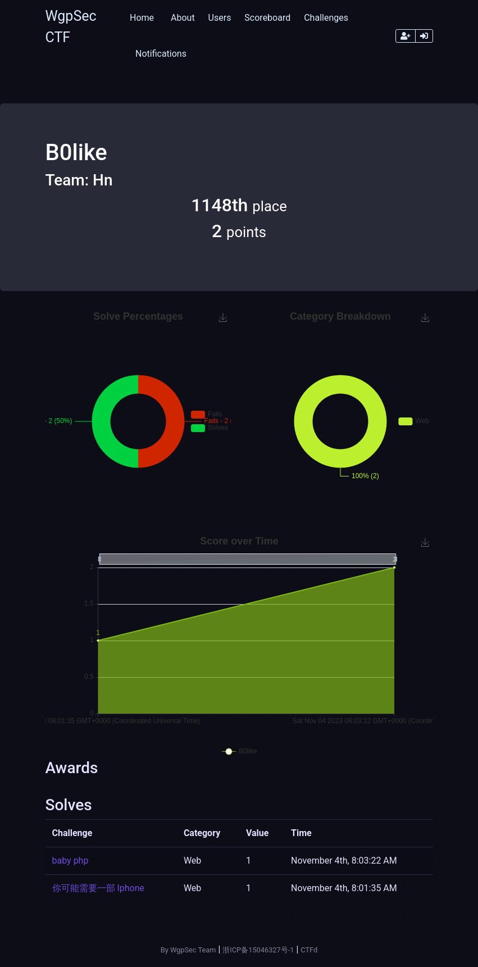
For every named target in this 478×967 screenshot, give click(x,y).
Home (142, 17)
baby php (70, 860)
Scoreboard (267, 17)
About (183, 17)
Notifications (160, 53)
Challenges (326, 17)
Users (219, 17)
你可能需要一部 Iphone (98, 888)
